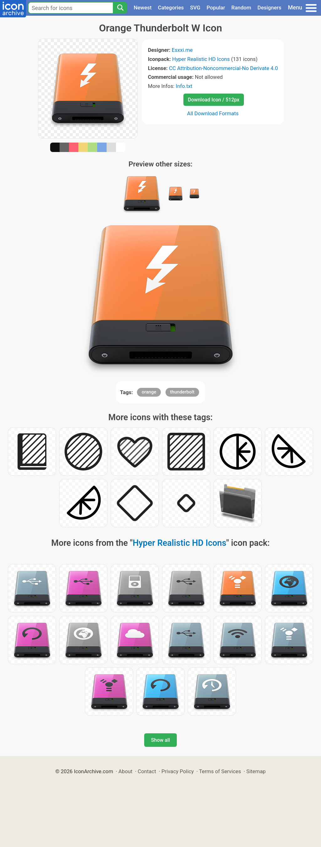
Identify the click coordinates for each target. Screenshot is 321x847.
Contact (147, 771)
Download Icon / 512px (213, 100)
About (125, 771)
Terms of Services (220, 771)
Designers (269, 7)
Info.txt (184, 86)
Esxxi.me (182, 50)
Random (241, 7)
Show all (160, 740)
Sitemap (256, 771)
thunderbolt (182, 392)
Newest (142, 7)
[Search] (120, 8)
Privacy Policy (177, 771)
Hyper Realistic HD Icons (201, 59)
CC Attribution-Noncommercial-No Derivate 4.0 (223, 68)
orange (149, 392)
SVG (195, 7)
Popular (216, 7)
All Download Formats (213, 113)
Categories (171, 7)
